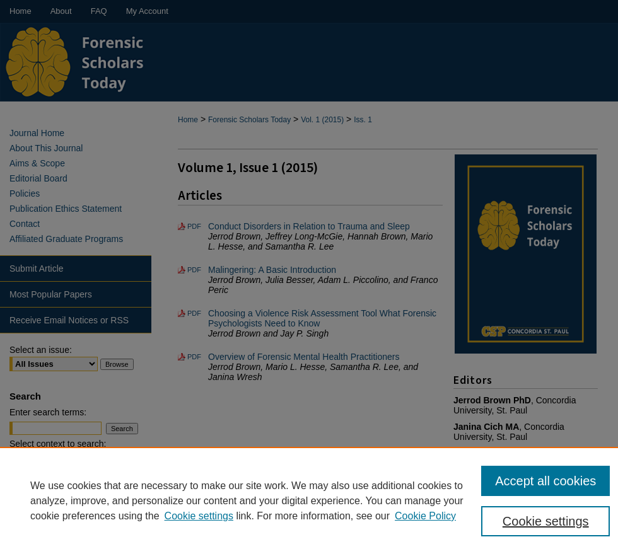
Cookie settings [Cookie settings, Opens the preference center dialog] (546, 521)
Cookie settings (199, 516)
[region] (309, 500)
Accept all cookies (545, 481)
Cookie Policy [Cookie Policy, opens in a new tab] (425, 516)
